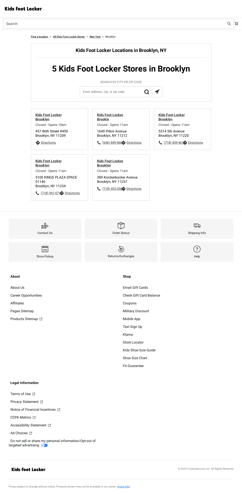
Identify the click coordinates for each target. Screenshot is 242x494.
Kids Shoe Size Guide (139, 350)
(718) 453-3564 (111, 189)
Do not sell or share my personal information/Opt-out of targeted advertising (52, 443)
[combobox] (117, 23)
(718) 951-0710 (50, 193)
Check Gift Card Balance (141, 295)
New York (95, 36)
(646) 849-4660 (111, 143)
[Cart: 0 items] (235, 23)
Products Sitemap (26, 319)
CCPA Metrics (22, 417)
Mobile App (131, 319)
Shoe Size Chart (135, 358)
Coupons (130, 303)
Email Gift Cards (135, 287)
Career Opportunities (26, 295)
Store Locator (133, 342)
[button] (146, 92)
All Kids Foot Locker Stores (69, 36)
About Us (17, 287)
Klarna (128, 334)
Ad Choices (21, 433)
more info (123, 486)
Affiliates (17, 303)
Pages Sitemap (22, 311)
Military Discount (136, 311)
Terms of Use (22, 394)
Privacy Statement (26, 402)
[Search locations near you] (157, 92)
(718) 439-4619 (173, 143)
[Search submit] (225, 23)
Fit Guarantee (133, 366)
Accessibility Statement (30, 425)
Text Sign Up (132, 327)
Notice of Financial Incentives (35, 409)
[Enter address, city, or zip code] (121, 92)
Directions (48, 143)
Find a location (40, 36)
